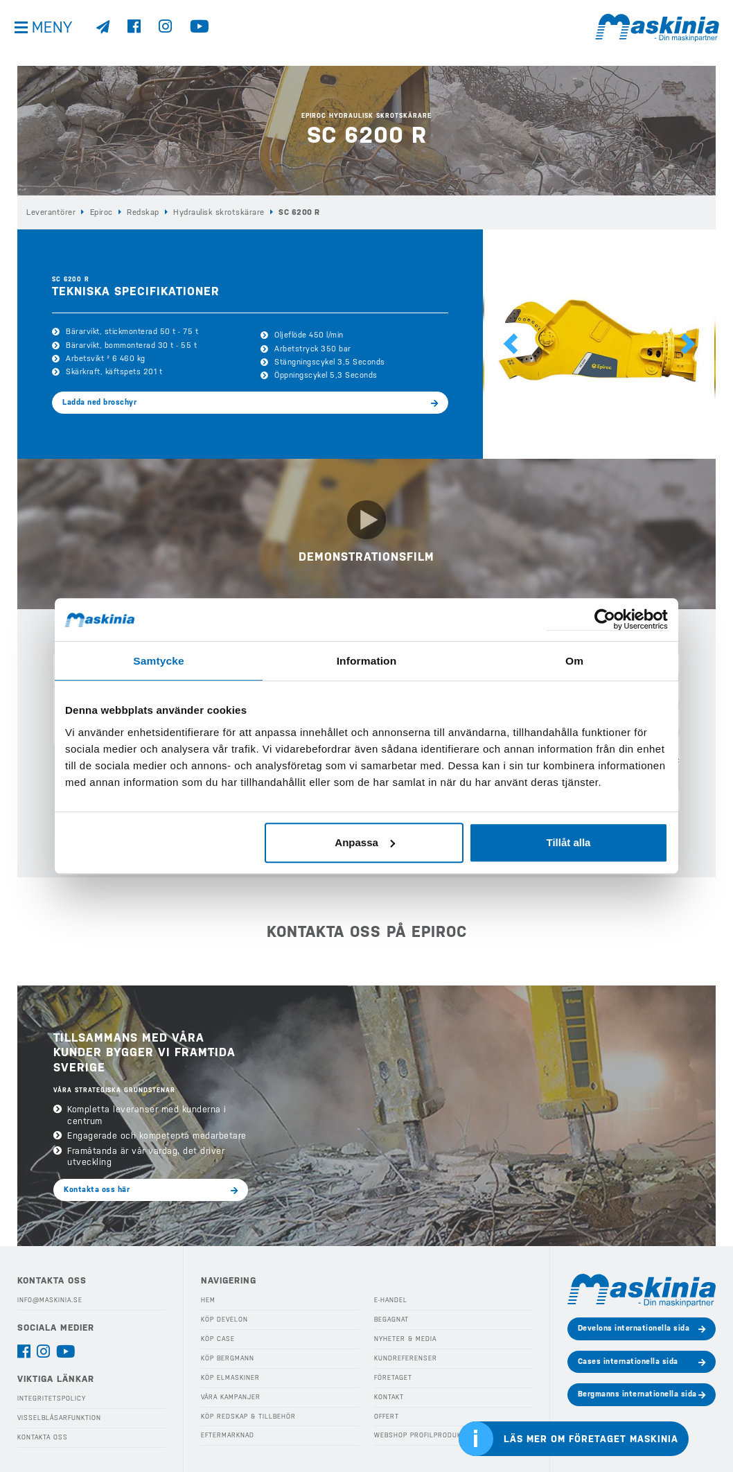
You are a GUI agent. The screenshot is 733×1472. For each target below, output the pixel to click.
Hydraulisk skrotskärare (216, 211)
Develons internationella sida (634, 1325)
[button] (510, 343)
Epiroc (100, 211)
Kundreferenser (404, 1354)
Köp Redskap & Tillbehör (247, 1412)
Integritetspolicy (51, 1395)
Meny (55, 34)
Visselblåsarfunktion (58, 1414)
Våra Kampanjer (230, 1393)
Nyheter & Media (405, 1335)
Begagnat (391, 1316)
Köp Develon (224, 1316)
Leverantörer (50, 211)
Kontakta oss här (97, 1186)
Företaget (393, 1374)
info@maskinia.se (49, 1297)
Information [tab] (366, 660)
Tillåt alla (568, 842)
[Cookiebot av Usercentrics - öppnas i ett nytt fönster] (607, 620)
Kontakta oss (42, 1433)
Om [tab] (574, 660)
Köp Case (218, 1335)
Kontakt (389, 1393)
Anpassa (365, 842)
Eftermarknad (227, 1431)
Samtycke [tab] (159, 660)
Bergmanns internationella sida (637, 1391)
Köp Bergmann (227, 1354)
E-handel (390, 1297)
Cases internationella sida (628, 1358)
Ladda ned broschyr (99, 401)
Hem (208, 1297)
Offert (386, 1412)
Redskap (142, 211)
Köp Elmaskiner (230, 1374)
